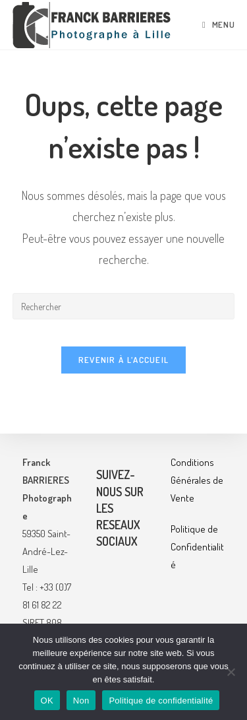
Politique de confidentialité (161, 700)
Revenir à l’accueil (123, 359)
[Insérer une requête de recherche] (124, 306)
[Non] (230, 671)
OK (47, 700)
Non (81, 700)
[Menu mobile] (218, 24)
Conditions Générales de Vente (197, 480)
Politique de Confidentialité (197, 547)
